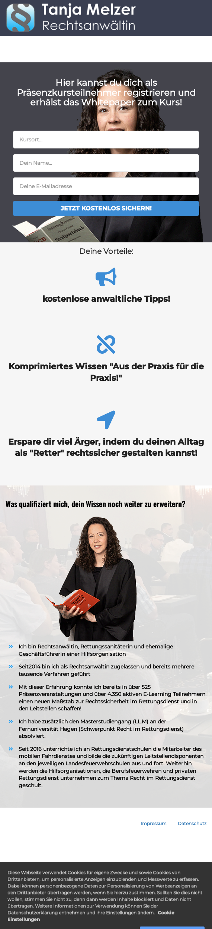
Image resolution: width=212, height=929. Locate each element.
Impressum (154, 823)
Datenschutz (192, 823)
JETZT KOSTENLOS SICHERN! (106, 208)
